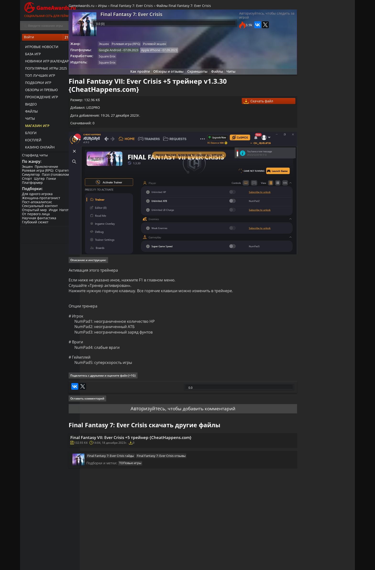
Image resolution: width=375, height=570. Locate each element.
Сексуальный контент (40, 209)
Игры (116, 7)
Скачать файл (251, 106)
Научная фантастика (39, 221)
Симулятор (31, 176)
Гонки (53, 180)
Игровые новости (40, 48)
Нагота (66, 213)
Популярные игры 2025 (45, 69)
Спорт (27, 180)
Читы (28, 119)
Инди (54, 213)
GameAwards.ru (95, 7)
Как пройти (136, 74)
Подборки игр (37, 84)
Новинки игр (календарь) (47, 62)
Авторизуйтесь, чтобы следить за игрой (248, 18)
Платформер (32, 184)
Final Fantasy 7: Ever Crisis (145, 7)
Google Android (125, 52)
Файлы (30, 112)
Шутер (40, 180)
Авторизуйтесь (145, 408)
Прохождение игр (40, 98)
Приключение (47, 168)
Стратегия (64, 172)
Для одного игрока (37, 196)
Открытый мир (34, 213)
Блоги (29, 134)
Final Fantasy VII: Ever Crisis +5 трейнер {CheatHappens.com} (148, 439)
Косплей (32, 141)
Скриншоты (196, 74)
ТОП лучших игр (39, 76)
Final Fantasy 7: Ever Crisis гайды (123, 459)
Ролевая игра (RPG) (38, 172)
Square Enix (122, 58)
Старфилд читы (35, 156)
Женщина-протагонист (41, 200)
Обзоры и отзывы (166, 74)
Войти (50, 38)
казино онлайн (38, 148)
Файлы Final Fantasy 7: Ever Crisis (197, 7)
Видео (29, 105)
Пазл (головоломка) (58, 176)
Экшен (27, 168)
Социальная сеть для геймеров (50, 9)
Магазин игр (36, 127)
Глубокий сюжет (35, 225)
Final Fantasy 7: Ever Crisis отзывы (175, 459)
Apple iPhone (166, 52)
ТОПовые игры (143, 468)
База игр (31, 55)
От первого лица (36, 216)
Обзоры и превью (40, 91)
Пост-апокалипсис (37, 205)
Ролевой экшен (170, 45)
